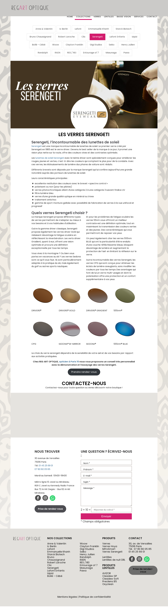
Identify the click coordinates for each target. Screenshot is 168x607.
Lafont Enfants (117, 37)
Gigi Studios (96, 45)
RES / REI (71, 53)
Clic (83, 37)
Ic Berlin (63, 29)
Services (138, 8)
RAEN (57, 53)
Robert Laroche (66, 37)
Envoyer (106, 516)
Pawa (126, 53)
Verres (97, 8)
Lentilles (108, 8)
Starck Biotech (123, 29)
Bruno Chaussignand (40, 37)
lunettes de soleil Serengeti (49, 158)
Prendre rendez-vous (84, 372)
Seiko (111, 45)
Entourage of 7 (91, 53)
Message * (106, 496)
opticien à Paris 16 (69, 362)
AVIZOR (106, 574)
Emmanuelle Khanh (98, 29)
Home (70, 8)
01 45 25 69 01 (46, 466)
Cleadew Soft (110, 579)
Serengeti (97, 37)
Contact (152, 8)
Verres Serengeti (112, 552)
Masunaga (111, 53)
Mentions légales (67, 597)
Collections (83, 8)
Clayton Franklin (74, 45)
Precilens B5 (109, 582)
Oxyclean (107, 584)
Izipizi (134, 37)
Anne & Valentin (44, 29)
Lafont (78, 29)
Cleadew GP (109, 576)
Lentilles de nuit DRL (113, 560)
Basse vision (124, 8)
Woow (55, 45)
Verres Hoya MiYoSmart (109, 548)
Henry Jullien (128, 45)
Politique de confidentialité (95, 597)
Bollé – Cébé (38, 45)
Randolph (43, 53)
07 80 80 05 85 (42, 469)
